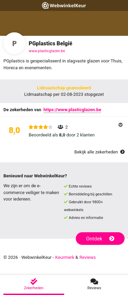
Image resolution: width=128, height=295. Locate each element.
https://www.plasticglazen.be (72, 109)
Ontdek (100, 239)
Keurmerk (64, 257)
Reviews (88, 257)
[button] (64, 131)
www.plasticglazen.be (47, 51)
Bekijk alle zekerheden (99, 151)
